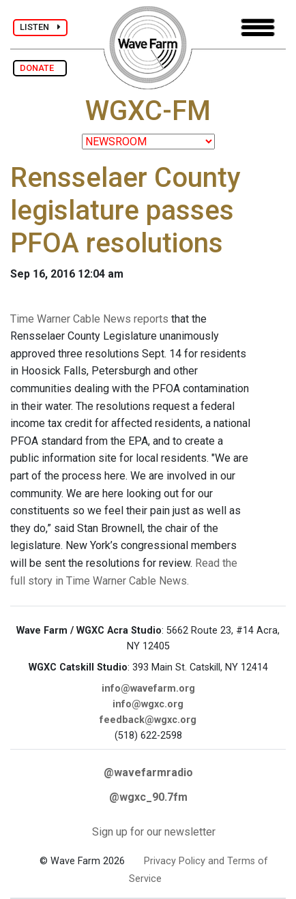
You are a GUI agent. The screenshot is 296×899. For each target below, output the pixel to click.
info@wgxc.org (148, 704)
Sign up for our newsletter (154, 831)
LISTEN (40, 27)
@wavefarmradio (148, 772)
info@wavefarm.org (148, 688)
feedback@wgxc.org (148, 720)
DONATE (40, 68)
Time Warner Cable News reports (89, 318)
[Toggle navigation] (258, 28)
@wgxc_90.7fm (148, 797)
